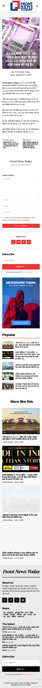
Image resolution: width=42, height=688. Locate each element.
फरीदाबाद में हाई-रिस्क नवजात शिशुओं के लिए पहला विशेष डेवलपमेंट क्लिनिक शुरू (27, 366)
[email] (21, 260)
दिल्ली (3, 642)
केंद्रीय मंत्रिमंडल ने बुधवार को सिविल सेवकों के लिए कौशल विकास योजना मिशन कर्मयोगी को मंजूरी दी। (30, 145)
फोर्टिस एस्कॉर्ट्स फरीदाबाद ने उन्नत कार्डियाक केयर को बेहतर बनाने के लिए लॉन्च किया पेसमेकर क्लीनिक (26, 376)
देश (21, 49)
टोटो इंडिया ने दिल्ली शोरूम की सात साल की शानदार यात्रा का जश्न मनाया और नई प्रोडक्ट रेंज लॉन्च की (27, 386)
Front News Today (22, 72)
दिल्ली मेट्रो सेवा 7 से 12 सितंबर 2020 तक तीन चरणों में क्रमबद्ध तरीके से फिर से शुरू (10, 145)
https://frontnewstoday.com (21, 165)
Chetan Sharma (8, 442)
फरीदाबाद (4, 650)
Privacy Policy (27, 272)
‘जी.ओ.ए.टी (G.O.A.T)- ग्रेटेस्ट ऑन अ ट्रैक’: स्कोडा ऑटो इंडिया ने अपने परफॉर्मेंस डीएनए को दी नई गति (27, 345)
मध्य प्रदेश (4, 632)
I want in (21, 267)
